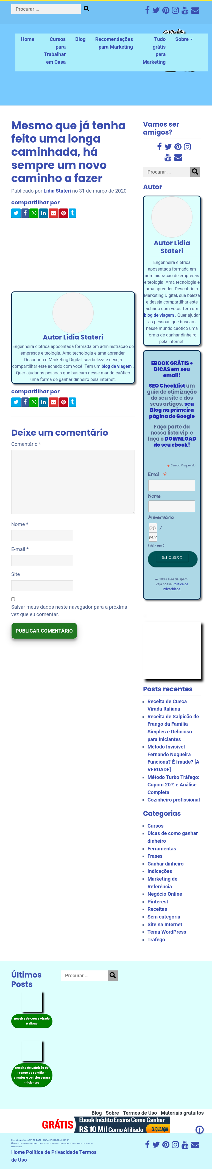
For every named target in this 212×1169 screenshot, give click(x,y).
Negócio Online (164, 894)
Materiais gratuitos (182, 1113)
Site (15, 574)
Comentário (26, 444)
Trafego (156, 939)
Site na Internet (164, 924)
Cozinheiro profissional (173, 800)
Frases (155, 856)
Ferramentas (161, 848)
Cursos (155, 826)
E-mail (20, 549)
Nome (19, 524)
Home (27, 39)
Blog (80, 39)
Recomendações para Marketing (114, 43)
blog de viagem (117, 366)
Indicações (159, 871)
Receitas (157, 909)
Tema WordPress (166, 932)
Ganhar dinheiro (165, 864)
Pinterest (157, 901)
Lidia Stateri (57, 191)
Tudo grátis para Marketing (154, 50)
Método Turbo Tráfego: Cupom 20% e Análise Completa (173, 784)
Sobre (182, 39)
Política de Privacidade (52, 1152)
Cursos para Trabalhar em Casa (55, 50)
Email (157, 474)
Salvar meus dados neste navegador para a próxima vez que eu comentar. (69, 610)
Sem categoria (163, 917)
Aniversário (159, 517)
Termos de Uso (140, 1113)
